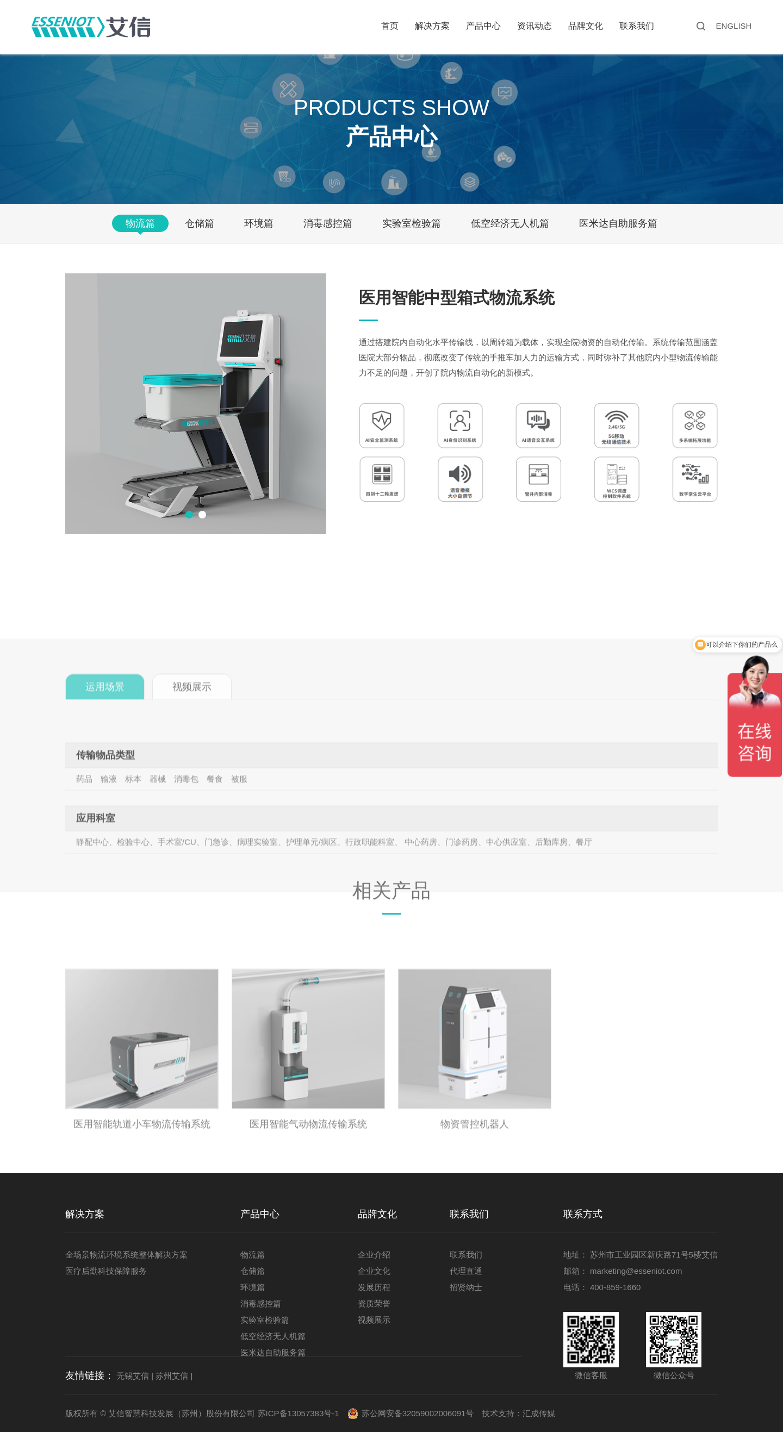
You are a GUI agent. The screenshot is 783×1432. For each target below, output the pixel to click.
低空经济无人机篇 (510, 223)
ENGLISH (734, 25)
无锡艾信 (132, 1375)
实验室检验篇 (411, 223)
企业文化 (374, 1270)
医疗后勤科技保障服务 (106, 1270)
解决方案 (432, 25)
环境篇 (259, 223)
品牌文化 (585, 25)
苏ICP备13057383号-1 (298, 1413)
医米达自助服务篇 (618, 223)
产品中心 (483, 25)
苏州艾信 (172, 1375)
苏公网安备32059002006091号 (418, 1413)
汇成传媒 (539, 1413)
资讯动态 (534, 25)
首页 (390, 25)
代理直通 (466, 1270)
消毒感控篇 (327, 223)
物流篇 (140, 223)
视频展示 (374, 1319)
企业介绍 (374, 1254)
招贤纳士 (466, 1287)
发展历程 (374, 1287)
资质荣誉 (374, 1303)
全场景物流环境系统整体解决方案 (126, 1254)
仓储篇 (199, 223)
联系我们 (636, 25)
